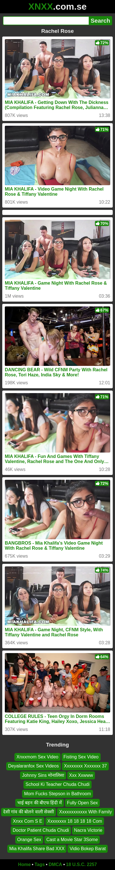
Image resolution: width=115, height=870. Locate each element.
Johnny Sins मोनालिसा (43, 775)
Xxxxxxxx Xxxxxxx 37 (85, 766)
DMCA (55, 864)
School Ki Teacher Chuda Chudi (57, 784)
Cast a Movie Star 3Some (72, 839)
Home (24, 864)
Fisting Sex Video (81, 756)
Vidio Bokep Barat (88, 848)
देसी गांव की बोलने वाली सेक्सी (28, 811)
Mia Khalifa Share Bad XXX (37, 848)
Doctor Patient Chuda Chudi (41, 830)
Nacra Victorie (88, 830)
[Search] (46, 20)
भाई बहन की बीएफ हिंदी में (39, 802)
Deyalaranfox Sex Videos (33, 766)
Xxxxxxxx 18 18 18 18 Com (74, 821)
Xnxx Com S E (27, 821)
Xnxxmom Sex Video (37, 756)
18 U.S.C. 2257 (81, 864)
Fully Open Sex (82, 802)
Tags (39, 864)
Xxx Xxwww (81, 775)
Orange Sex (29, 839)
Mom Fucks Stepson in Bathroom (57, 793)
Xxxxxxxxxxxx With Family (85, 811)
